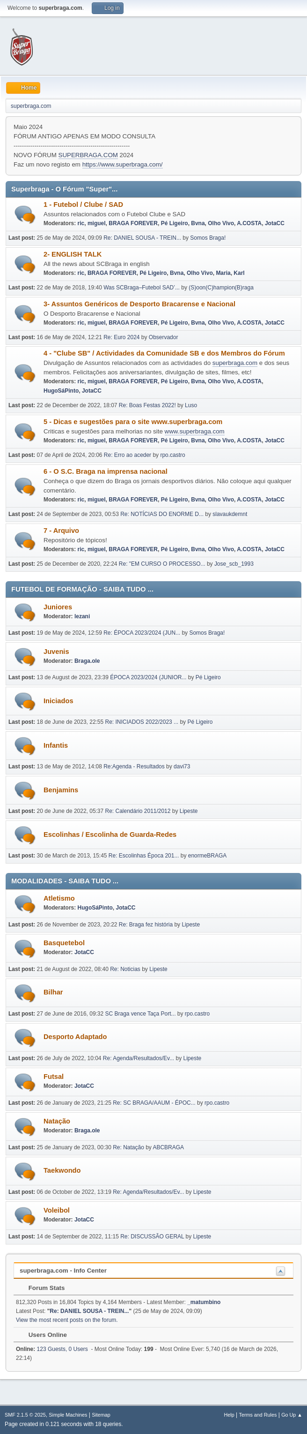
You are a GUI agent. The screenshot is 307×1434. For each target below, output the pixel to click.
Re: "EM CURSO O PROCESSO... (162, 564)
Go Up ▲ (291, 1415)
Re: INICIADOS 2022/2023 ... (142, 722)
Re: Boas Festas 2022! (147, 405)
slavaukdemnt (229, 514)
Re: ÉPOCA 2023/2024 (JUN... (141, 633)
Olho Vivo (221, 223)
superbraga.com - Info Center (63, 1270)
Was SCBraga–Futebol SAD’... (141, 287)
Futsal (54, 1076)
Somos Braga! (208, 238)
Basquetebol (64, 943)
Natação (57, 1121)
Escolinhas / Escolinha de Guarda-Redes (110, 834)
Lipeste (189, 811)
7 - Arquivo (61, 530)
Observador (163, 337)
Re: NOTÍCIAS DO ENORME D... (162, 514)
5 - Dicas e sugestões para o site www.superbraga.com (133, 421)
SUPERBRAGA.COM (88, 155)
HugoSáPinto (61, 390)
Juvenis (56, 651)
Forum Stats (42, 1287)
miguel (97, 223)
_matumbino (203, 1302)
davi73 (182, 766)
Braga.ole (87, 661)
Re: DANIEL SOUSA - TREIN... (142, 238)
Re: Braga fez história (146, 924)
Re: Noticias (125, 969)
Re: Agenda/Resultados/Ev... (138, 1058)
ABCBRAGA (168, 1147)
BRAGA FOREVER (133, 223)
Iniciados (58, 701)
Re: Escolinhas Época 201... (144, 855)
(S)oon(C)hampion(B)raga (221, 287)
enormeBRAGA (207, 855)
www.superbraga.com (195, 431)
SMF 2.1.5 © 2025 (25, 1415)
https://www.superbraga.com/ (122, 164)
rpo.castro (172, 455)
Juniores (58, 607)
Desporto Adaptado (75, 1036)
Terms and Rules (258, 1415)
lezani (82, 616)
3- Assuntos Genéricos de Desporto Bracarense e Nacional (139, 304)
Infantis (56, 745)
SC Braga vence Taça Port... (140, 1013)
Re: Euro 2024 (121, 337)
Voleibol (57, 1210)
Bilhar (53, 992)
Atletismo (59, 898)
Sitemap (101, 1415)
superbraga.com (234, 362)
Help (229, 1415)
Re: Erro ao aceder (127, 455)
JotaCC (275, 223)
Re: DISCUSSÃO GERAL (152, 1236)
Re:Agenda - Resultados (134, 766)
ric (81, 223)
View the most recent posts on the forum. (67, 1320)
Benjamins (61, 790)
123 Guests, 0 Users (52, 1349)
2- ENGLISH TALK (73, 254)
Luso (191, 405)
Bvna (198, 223)
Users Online (43, 1334)
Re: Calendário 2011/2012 (138, 811)
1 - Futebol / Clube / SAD (83, 204)
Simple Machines (68, 1415)
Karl (239, 273)
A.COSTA (249, 223)
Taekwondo (62, 1170)
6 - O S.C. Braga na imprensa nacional (106, 471)
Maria (223, 273)
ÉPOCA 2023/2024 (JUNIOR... (148, 677)
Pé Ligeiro (174, 223)
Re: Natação (128, 1147)
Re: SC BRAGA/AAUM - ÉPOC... (154, 1103)
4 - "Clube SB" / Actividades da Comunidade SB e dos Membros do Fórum (164, 353)
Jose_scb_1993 (234, 564)
